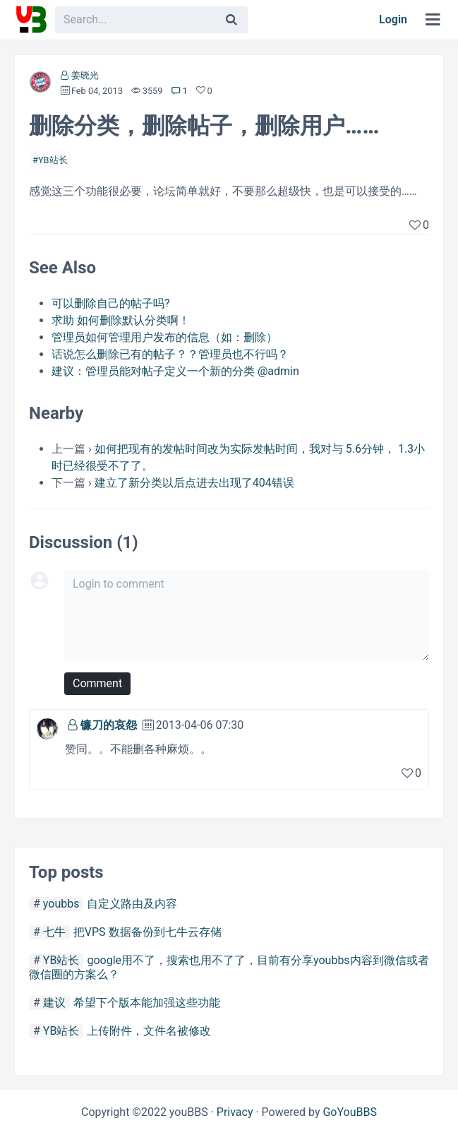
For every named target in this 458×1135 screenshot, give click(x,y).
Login (393, 19)
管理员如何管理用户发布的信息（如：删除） (164, 337)
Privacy (235, 1112)
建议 (54, 1002)
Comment (97, 683)
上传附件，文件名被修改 (149, 1031)
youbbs (61, 903)
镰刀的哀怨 (108, 725)
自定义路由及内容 (132, 903)
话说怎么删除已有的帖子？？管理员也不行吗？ (170, 354)
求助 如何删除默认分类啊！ (121, 320)
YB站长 (53, 160)
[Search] (231, 19)
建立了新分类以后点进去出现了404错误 (194, 482)
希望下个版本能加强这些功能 (146, 1002)
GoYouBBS (350, 1112)
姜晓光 (85, 75)
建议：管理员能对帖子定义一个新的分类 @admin (175, 371)
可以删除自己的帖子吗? (111, 303)
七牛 (54, 932)
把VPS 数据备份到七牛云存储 (147, 932)
